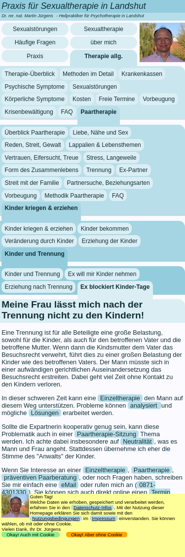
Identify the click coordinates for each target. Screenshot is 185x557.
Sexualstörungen (35, 29)
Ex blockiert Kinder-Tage (114, 286)
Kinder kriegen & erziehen (41, 208)
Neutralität (137, 441)
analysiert (144, 405)
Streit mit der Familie (32, 182)
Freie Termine (117, 99)
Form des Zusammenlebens (41, 170)
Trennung (98, 170)
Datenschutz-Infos (92, 507)
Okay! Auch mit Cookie (30, 534)
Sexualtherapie (103, 29)
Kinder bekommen (105, 228)
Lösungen (45, 413)
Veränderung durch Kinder (39, 241)
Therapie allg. (103, 56)
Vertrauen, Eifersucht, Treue (41, 157)
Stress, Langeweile (111, 157)
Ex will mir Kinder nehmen (102, 274)
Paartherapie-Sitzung (106, 434)
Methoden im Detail (88, 73)
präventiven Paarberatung (40, 477)
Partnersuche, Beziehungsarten (108, 182)
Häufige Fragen (35, 42)
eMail (68, 484)
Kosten (82, 99)
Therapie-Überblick (30, 73)
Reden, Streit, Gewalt (33, 144)
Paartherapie (99, 111)
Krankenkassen (141, 73)
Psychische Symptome (35, 86)
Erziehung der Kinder (110, 241)
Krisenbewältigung (29, 111)
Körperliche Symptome (35, 99)
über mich (104, 42)
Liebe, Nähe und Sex (100, 132)
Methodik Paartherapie (74, 195)
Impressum (103, 518)
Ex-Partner (133, 170)
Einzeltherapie (120, 398)
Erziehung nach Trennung (39, 286)
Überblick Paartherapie (35, 132)
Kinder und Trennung (35, 253)
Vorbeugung (159, 99)
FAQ (67, 111)
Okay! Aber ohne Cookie (97, 534)
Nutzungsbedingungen (55, 518)
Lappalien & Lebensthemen (105, 144)
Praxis (35, 56)
